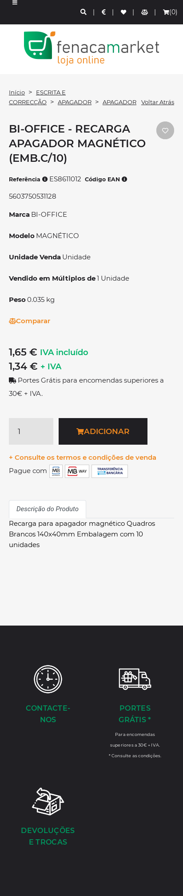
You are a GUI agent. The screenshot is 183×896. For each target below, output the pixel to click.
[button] (14, 12)
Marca (19, 214)
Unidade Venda (35, 257)
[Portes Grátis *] (135, 711)
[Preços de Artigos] (104, 12)
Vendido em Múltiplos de (52, 278)
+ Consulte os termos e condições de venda (82, 457)
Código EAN (106, 179)
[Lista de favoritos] (124, 12)
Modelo (22, 235)
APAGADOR (75, 102)
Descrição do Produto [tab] (47, 509)
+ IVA (50, 367)
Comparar (29, 321)
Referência (28, 179)
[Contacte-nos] (48, 695)
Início (17, 92)
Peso (17, 299)
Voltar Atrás (157, 102)
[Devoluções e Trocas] (48, 817)
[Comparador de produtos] (145, 12)
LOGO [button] (91, 48)
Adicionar (102, 431)
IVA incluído (64, 352)
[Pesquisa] (84, 12)
